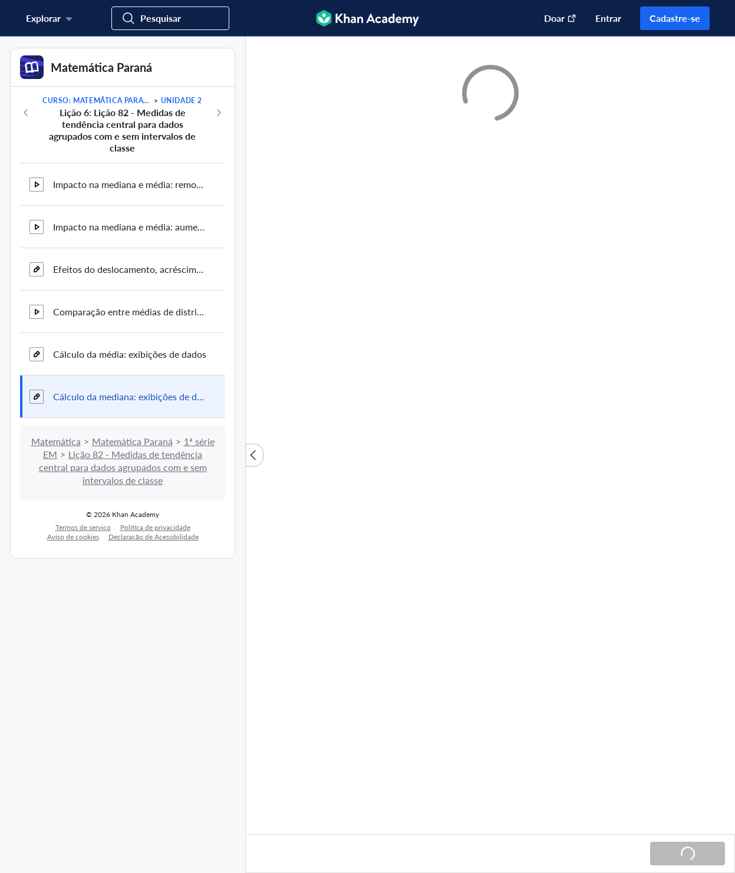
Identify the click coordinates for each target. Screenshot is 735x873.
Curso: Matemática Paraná (97, 100)
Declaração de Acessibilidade (153, 536)
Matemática (56, 441)
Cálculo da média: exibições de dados (129, 354)
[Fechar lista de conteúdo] (254, 455)
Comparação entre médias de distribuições (129, 311)
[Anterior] (26, 113)
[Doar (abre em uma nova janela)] (554, 18)
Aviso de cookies (73, 536)
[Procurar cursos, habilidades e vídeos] (170, 18)
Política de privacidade (155, 527)
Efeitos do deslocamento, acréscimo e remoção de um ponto (129, 269)
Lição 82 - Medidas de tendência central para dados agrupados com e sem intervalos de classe (123, 467)
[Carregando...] (687, 853)
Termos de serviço (83, 527)
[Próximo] (219, 113)
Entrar (608, 18)
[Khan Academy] (367, 18)
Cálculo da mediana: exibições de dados (129, 396)
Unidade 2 (181, 100)
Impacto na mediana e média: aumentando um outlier (129, 226)
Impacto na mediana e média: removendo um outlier (129, 184)
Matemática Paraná (132, 441)
